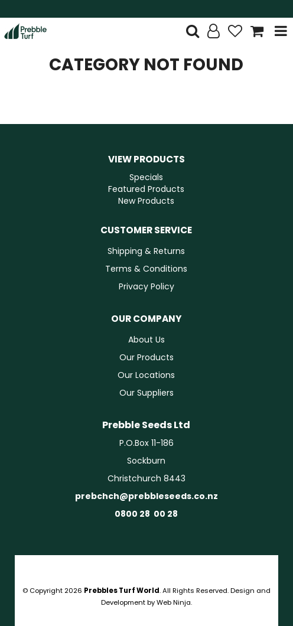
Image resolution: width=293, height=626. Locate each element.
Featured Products (146, 189)
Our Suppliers (146, 393)
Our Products (146, 357)
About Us (146, 339)
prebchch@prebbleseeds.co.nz (146, 496)
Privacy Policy (146, 286)
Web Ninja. (174, 602)
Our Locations (146, 375)
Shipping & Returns (146, 251)
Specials (146, 177)
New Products (146, 201)
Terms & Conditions (146, 269)
